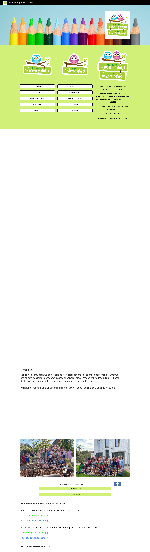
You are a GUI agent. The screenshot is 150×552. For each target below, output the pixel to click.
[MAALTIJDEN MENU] (37, 98)
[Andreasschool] (75, 494)
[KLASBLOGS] (37, 104)
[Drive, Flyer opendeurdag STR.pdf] (103, 290)
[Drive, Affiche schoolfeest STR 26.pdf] (103, 174)
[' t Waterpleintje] (75, 488)
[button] (147, 2)
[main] (112, 105)
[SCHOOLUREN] (37, 86)
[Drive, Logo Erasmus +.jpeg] (47, 415)
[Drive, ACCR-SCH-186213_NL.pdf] (103, 415)
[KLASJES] (37, 110)
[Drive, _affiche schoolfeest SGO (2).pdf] (47, 174)
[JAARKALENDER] (37, 92)
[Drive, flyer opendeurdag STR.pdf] (47, 290)
